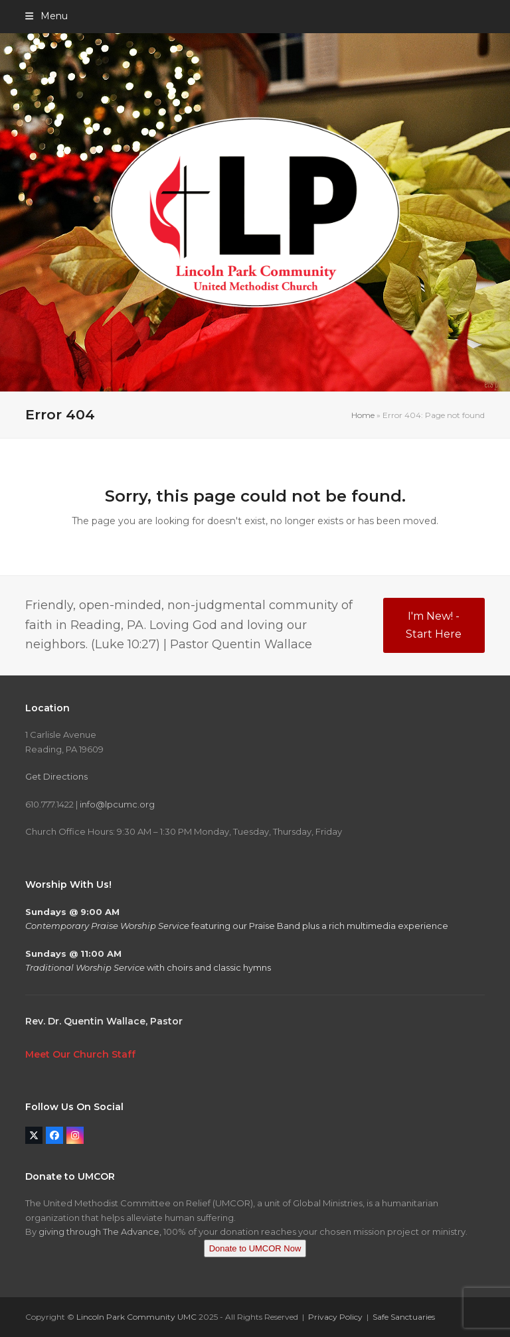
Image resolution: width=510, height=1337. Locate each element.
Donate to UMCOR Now (255, 1248)
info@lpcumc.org (117, 804)
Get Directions (56, 776)
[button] (46, 16)
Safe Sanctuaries (404, 1317)
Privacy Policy (335, 1317)
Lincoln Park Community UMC (136, 1317)
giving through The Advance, (100, 1231)
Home (363, 415)
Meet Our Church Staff (80, 1054)
